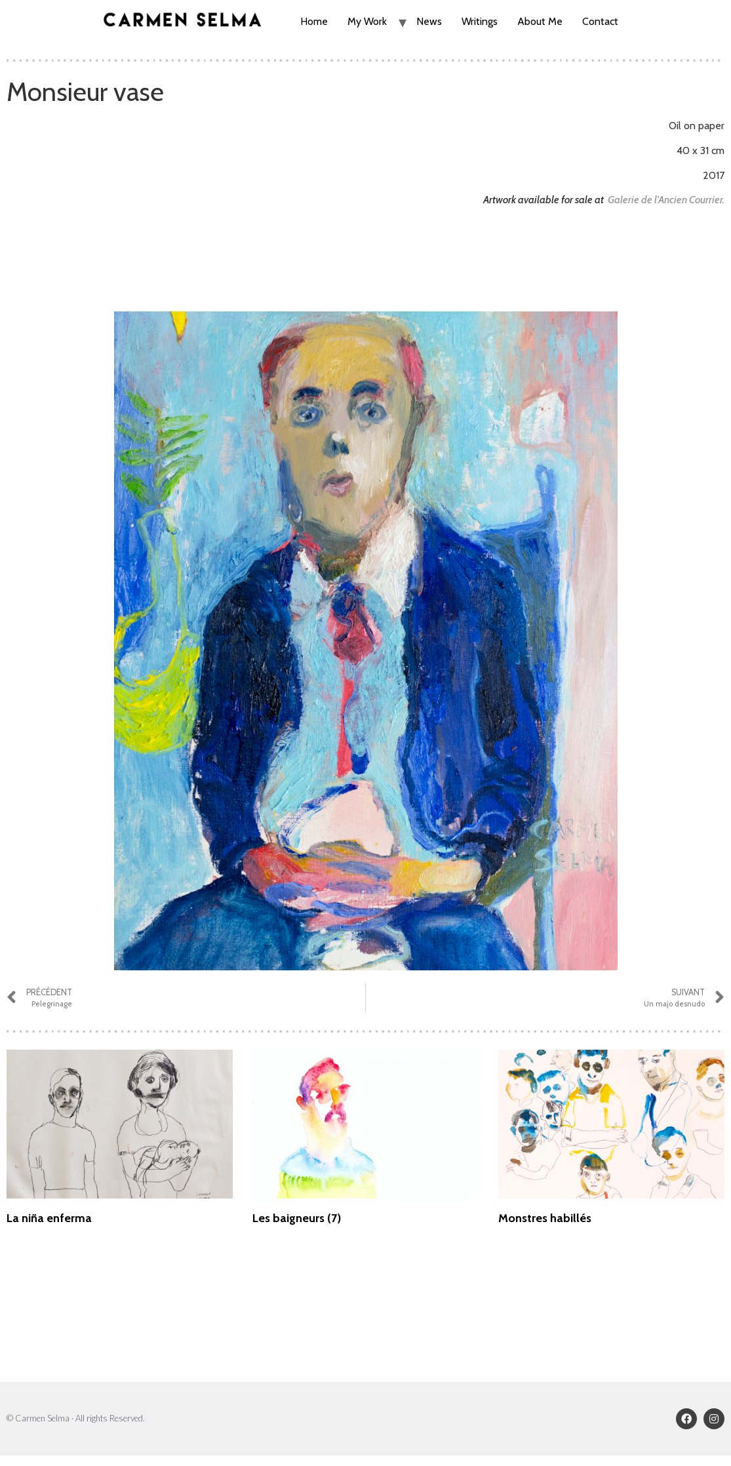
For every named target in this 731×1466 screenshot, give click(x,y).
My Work (367, 21)
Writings (480, 21)
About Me (540, 21)
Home (314, 21)
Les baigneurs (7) (296, 1218)
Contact (600, 21)
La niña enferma (49, 1218)
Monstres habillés (544, 1218)
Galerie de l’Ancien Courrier (665, 199)
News (429, 21)
